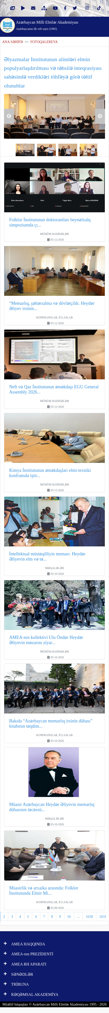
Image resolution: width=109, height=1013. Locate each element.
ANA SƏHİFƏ (12, 42)
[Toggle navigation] (98, 24)
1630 (89, 917)
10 (69, 917)
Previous (9, 116)
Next (100, 116)
